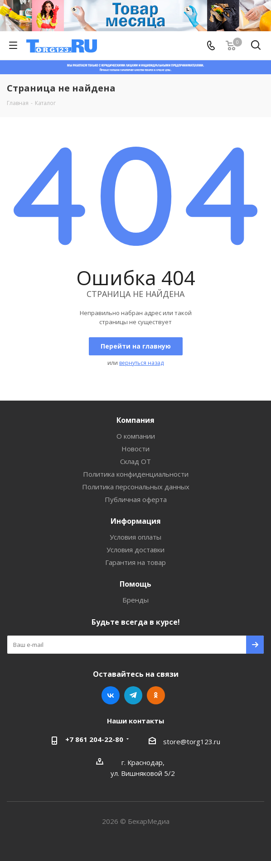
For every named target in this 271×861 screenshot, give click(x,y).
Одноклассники (156, 695)
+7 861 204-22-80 (94, 739)
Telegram (133, 695)
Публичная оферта (136, 499)
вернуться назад (141, 363)
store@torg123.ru (191, 741)
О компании (135, 435)
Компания (135, 420)
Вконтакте (111, 695)
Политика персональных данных (135, 486)
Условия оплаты (135, 536)
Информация (136, 521)
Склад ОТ (135, 461)
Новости (135, 448)
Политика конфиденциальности (136, 473)
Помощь (135, 584)
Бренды (135, 599)
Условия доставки (135, 549)
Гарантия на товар (135, 562)
